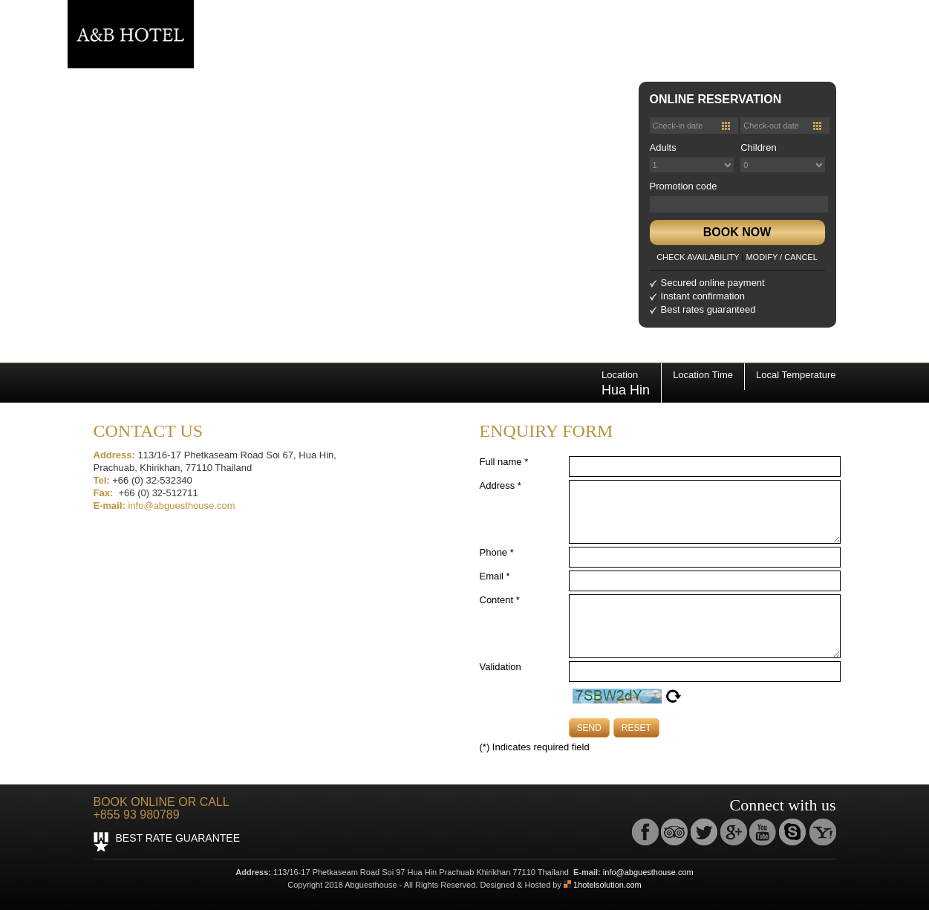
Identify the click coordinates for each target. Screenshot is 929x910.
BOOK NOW (737, 232)
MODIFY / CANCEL (781, 257)
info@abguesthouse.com (181, 505)
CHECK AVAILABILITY (697, 257)
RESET (636, 728)
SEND (589, 728)
